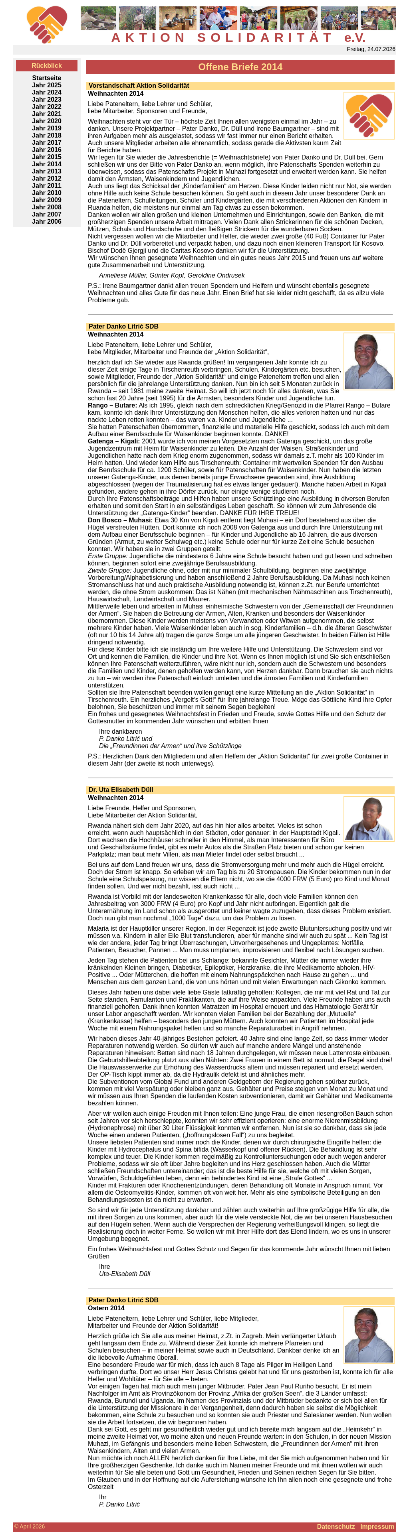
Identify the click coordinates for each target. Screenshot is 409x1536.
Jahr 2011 (47, 185)
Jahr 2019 (47, 128)
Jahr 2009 (47, 200)
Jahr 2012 (47, 178)
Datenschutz (336, 1526)
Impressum (377, 1526)
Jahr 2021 (47, 113)
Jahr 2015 (47, 157)
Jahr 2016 (47, 149)
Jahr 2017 (47, 142)
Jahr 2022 (47, 106)
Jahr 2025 (47, 85)
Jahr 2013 (47, 171)
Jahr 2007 (47, 214)
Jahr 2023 (47, 99)
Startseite (47, 78)
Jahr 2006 (47, 221)
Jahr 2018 (47, 135)
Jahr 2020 (47, 121)
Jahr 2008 (47, 207)
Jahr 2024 (47, 92)
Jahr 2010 (47, 192)
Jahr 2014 (47, 164)
